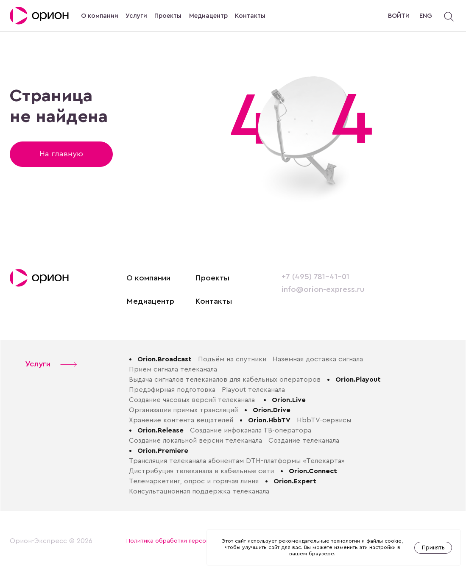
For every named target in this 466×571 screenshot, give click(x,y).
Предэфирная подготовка (172, 389)
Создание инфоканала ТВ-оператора (250, 430)
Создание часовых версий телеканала (193, 399)
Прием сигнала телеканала (173, 369)
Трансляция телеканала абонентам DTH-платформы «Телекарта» (237, 460)
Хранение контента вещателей (181, 420)
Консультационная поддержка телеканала (199, 491)
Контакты (250, 16)
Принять (433, 548)
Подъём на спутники (232, 359)
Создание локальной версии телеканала (195, 440)
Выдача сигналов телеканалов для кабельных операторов (225, 379)
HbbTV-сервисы (324, 420)
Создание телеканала (303, 440)
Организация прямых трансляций (183, 410)
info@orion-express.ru (323, 290)
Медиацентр (208, 16)
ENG (425, 16)
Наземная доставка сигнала (318, 359)
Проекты (167, 16)
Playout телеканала (253, 389)
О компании (99, 16)
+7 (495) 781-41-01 (315, 277)
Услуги (136, 16)
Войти (399, 16)
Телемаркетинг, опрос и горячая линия (194, 481)
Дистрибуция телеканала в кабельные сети (201, 471)
